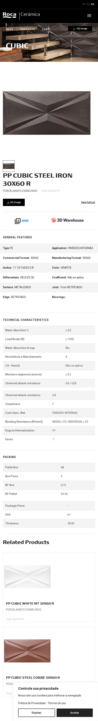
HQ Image (80, 28)
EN (92, 4)
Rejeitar (37, 712)
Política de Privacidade (32, 703)
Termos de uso (57, 703)
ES (88, 4)
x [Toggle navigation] (6, 4)
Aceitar (74, 712)
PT (83, 4)
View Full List (88, 202)
